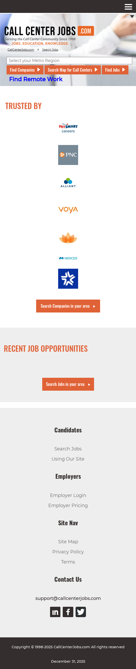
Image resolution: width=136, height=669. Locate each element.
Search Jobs (68, 449)
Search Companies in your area (65, 306)
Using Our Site (68, 459)
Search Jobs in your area (65, 384)
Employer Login (68, 495)
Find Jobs (112, 70)
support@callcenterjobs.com (68, 598)
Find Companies (22, 70)
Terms (68, 562)
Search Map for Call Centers (70, 70)
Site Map (68, 542)
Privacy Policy (68, 552)
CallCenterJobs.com (21, 49)
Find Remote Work (35, 79)
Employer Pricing (68, 505)
